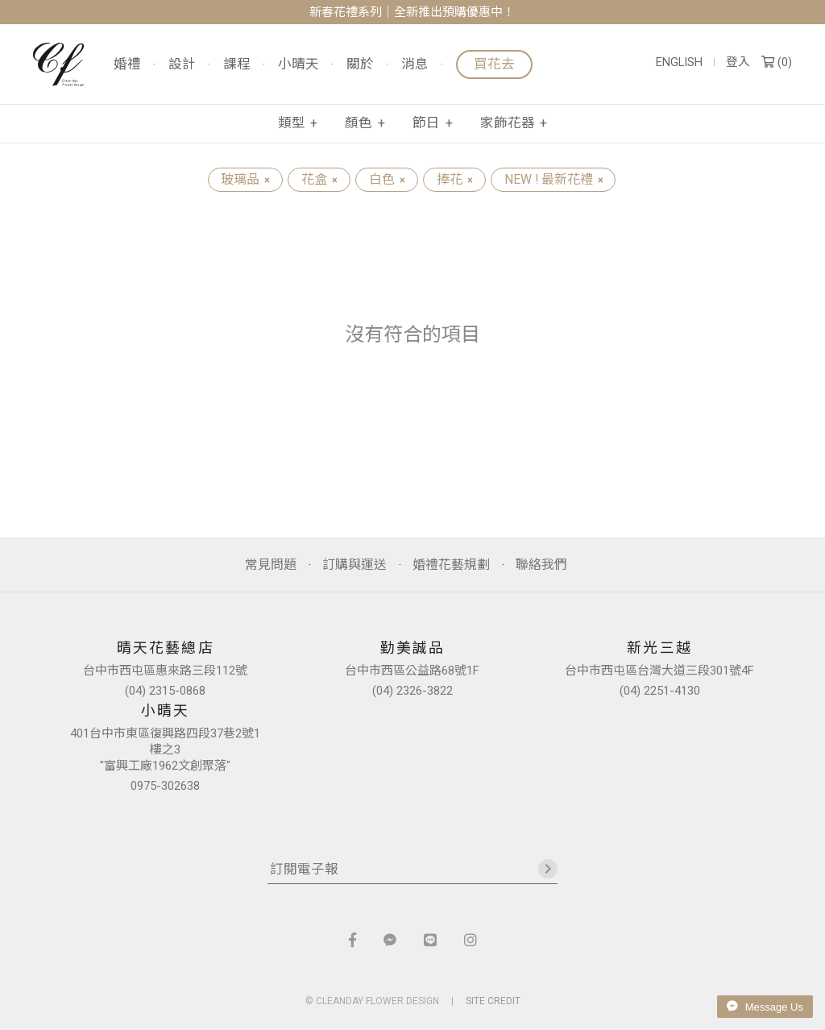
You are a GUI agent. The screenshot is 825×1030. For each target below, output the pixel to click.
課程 (237, 65)
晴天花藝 (59, 64)
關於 (360, 65)
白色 (386, 179)
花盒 (319, 179)
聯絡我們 (541, 564)
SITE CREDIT (493, 1001)
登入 (738, 62)
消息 (415, 65)
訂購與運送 (354, 564)
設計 (182, 65)
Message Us (765, 1006)
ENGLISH (679, 62)
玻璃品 (245, 179)
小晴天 (298, 65)
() (776, 62)
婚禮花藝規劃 (451, 564)
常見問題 (270, 564)
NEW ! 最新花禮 (553, 179)
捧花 (454, 179)
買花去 (494, 64)
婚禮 (127, 65)
